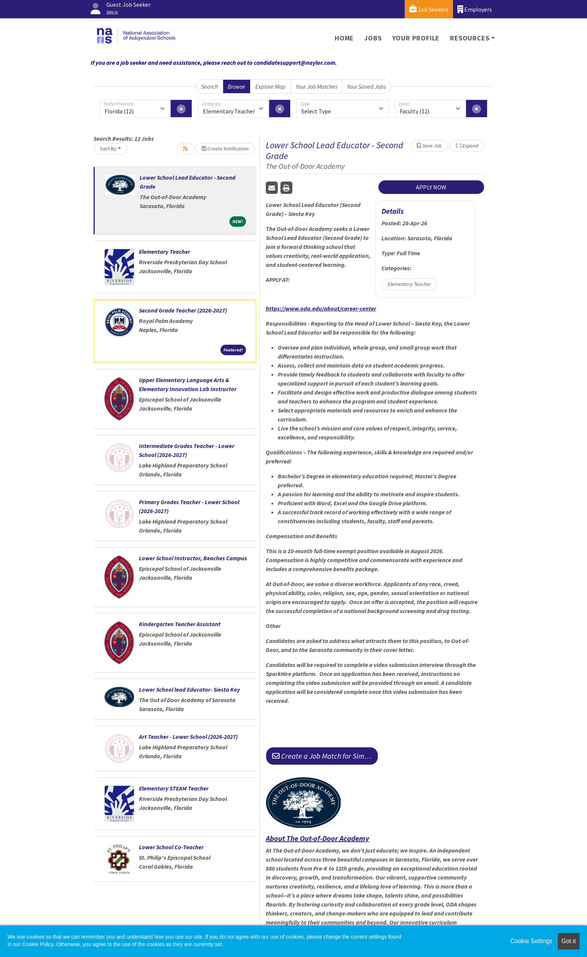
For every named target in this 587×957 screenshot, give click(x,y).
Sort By (108, 148)
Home (344, 38)
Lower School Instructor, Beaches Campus (193, 558)
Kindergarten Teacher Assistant (179, 624)
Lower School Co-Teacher (171, 847)
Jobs (372, 38)
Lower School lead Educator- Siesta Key (189, 689)
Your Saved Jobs (366, 86)
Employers (474, 9)
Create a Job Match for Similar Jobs (325, 756)
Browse (236, 86)
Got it (569, 941)
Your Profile (416, 38)
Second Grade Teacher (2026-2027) (183, 310)
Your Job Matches (316, 86)
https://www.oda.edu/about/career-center (321, 308)
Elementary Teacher (164, 251)
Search (209, 86)
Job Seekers (428, 9)
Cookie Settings (531, 941)
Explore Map (270, 86)
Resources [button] (469, 38)
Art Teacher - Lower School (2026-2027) (188, 736)
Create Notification (225, 148)
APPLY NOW (431, 187)
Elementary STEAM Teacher (174, 788)
